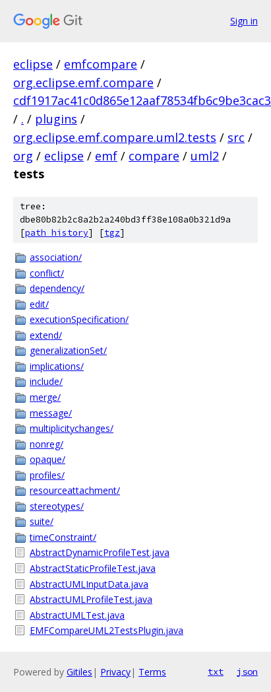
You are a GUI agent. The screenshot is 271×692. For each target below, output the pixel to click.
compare (154, 156)
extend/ (46, 335)
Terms (152, 672)
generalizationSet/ (68, 350)
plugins (56, 119)
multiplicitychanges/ (71, 428)
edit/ (39, 304)
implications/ (57, 366)
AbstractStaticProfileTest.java (93, 568)
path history (56, 232)
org (23, 156)
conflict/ (47, 273)
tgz (112, 232)
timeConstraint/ (63, 537)
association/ (56, 257)
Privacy (115, 672)
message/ (51, 413)
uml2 (205, 156)
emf (106, 156)
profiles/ (47, 475)
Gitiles (79, 672)
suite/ (41, 521)
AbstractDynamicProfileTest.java (99, 552)
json (247, 671)
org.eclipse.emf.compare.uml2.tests (114, 137)
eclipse (33, 64)
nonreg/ (46, 444)
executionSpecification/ (79, 319)
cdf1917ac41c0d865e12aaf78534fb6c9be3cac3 (142, 100)
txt (216, 671)
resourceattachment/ (75, 490)
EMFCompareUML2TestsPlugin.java (106, 630)
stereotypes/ (57, 506)
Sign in (244, 21)
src (236, 137)
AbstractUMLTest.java (77, 615)
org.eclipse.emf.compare (83, 82)
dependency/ (57, 288)
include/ (46, 381)
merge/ (45, 397)
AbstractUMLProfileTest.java (91, 599)
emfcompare (100, 64)
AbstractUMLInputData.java (89, 584)
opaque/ (47, 459)
